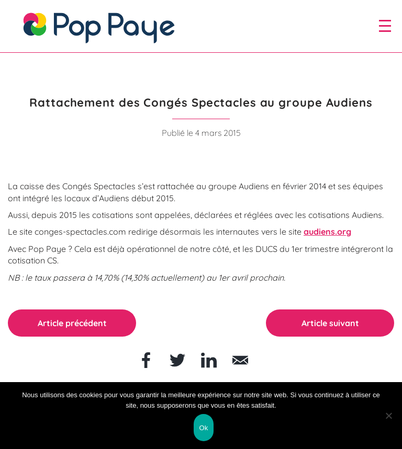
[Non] (389, 415)
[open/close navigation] (385, 25)
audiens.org (327, 231)
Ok (203, 428)
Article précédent (72, 323)
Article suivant (330, 323)
